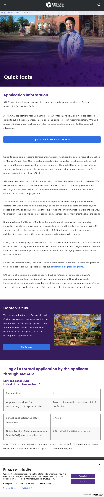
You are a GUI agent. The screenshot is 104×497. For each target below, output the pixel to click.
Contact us (26, 347)
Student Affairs (13, 12)
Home (2, 12)
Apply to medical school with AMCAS (52, 139)
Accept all (83, 476)
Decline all (83, 481)
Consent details (9, 488)
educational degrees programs (67, 267)
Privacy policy (26, 488)
